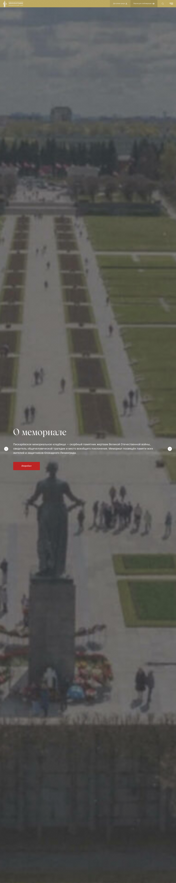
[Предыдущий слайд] (6, 449)
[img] (5, 4)
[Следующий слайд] (170, 449)
